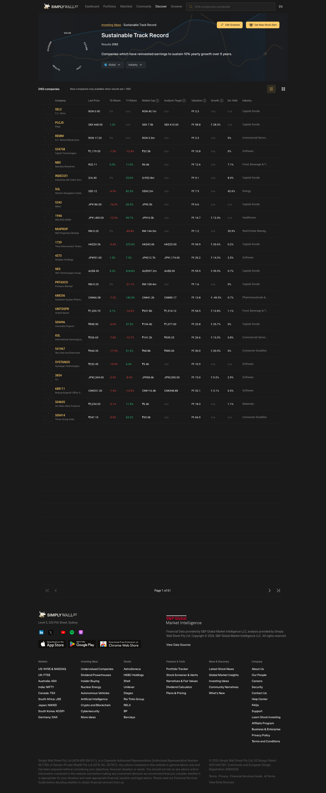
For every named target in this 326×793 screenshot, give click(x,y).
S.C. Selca (60, 113)
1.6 (196, 284)
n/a (129, 111)
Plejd (58, 126)
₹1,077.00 (171, 324)
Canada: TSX (46, 693)
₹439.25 (170, 337)
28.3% (216, 125)
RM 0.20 (93, 231)
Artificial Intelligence (94, 699)
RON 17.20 (95, 137)
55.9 (196, 271)
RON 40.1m (150, 111)
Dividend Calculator (179, 687)
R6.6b (146, 164)
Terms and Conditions (266, 741)
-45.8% (131, 231)
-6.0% (113, 324)
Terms (213, 776)
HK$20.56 (94, 244)
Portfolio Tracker (177, 669)
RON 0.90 (94, 111)
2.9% (231, 377)
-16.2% (114, 204)
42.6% (232, 191)
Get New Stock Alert (263, 24)
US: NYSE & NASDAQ (52, 669)
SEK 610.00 (172, 124)
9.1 (196, 178)
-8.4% (130, 377)
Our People (259, 675)
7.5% (130, 257)
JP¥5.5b (148, 204)
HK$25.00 (171, 244)
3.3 (196, 111)
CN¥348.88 (172, 390)
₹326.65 (93, 337)
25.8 (196, 324)
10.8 (196, 151)
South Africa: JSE (49, 699)
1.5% (113, 257)
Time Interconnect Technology (70, 246)
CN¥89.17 (171, 297)
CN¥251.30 (95, 390)
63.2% (131, 417)
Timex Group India (65, 419)
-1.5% (113, 151)
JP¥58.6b (149, 377)
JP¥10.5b (149, 217)
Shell (127, 681)
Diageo (128, 693)
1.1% (231, 310)
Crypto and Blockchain (96, 705)
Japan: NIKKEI (47, 705)
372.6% (131, 244)
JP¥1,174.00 (173, 257)
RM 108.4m (150, 284)
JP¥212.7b (150, 257)
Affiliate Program (263, 723)
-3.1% (113, 404)
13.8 (196, 298)
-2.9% (113, 377)
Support (257, 711)
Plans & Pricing (176, 693)
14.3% (216, 258)
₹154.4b (148, 324)
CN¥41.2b (149, 297)
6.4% (130, 364)
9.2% (215, 377)
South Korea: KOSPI (51, 711)
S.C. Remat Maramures (68, 140)
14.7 (196, 218)
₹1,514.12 (171, 310)
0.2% (231, 244)
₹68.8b (147, 350)
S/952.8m (149, 177)
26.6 (196, 337)
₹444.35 (93, 350)
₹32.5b (147, 151)
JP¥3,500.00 (173, 377)
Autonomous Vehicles (95, 693)
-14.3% (131, 310)
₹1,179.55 (94, 151)
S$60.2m (148, 191)
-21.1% (131, 284)
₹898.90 (93, 324)
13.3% (216, 337)
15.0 (196, 377)
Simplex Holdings (64, 259)
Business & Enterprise (266, 729)
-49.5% (216, 298)
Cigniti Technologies (66, 153)
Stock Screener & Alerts (182, 675)
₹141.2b (148, 337)
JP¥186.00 (95, 204)
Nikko (58, 206)
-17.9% (114, 350)
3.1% (113, 310)
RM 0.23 (93, 284)
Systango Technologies (68, 366)
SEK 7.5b (148, 124)
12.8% (216, 311)
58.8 (196, 125)
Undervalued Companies (97, 669)
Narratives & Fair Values (182, 681)
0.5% (231, 390)
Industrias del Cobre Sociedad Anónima (70, 180)
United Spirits (62, 313)
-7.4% (113, 390)
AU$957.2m (150, 271)
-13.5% (131, 390)
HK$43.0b (149, 244)
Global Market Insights (224, 675)
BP (125, 711)
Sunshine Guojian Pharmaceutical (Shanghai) (70, 299)
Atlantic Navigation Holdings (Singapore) (70, 193)
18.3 (196, 404)
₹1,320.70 (94, 310)
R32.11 (93, 164)
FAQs (255, 705)
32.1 (196, 391)
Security (257, 687)
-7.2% (113, 297)
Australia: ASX (47, 681)
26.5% (131, 204)
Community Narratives (223, 687)
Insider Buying (90, 681)
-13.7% (131, 337)
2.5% (231, 257)
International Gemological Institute (70, 339)
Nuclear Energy (91, 687)
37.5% (131, 324)
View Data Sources (178, 644)
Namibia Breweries (65, 166)
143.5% (131, 297)
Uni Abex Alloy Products (68, 406)
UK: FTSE (44, 675)
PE (193, 111)
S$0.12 (92, 191)
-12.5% (114, 217)
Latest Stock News (221, 669)
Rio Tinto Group (134, 699)
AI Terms (269, 776)
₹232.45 (93, 364)
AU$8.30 (93, 271)
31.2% (131, 350)
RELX (127, 705)
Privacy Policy (261, 735)
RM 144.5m (150, 231)
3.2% (113, 271)
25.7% (216, 324)
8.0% (231, 177)
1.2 (196, 231)
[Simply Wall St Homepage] (61, 6)
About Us (258, 669)
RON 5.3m (149, 137)
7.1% (231, 164)
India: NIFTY (46, 687)
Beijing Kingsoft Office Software (70, 392)
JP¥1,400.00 (96, 217)
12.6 (196, 164)
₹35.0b (147, 417)
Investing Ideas (111, 25)
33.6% (216, 244)
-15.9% (114, 364)
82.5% (131, 191)
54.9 (196, 244)
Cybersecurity (90, 711)
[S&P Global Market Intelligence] (184, 620)
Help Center (260, 699)
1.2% (113, 124)
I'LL (57, 379)
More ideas (88, 717)
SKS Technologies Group (68, 273)
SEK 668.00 (95, 124)
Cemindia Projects (65, 326)
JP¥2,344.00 (96, 377)
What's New (217, 693)
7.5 (196, 191)
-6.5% (113, 191)
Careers (257, 681)
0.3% (113, 164)
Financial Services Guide (246, 776)
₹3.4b (146, 364)
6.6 (196, 204)
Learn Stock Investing (266, 717)
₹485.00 (170, 350)
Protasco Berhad (64, 286)
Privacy (223, 776)
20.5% (216, 351)
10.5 (196, 364)
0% (112, 111)
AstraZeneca (132, 669)
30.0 (196, 351)
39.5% (216, 271)
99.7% (131, 217)
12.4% (216, 218)
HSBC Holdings (134, 675)
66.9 (196, 417)
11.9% (131, 404)
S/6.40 (92, 177)
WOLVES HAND (63, 219)
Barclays (129, 717)
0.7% (231, 271)
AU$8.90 (170, 271)
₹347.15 (93, 417)
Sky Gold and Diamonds (68, 352)
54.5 (196, 311)
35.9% (232, 231)
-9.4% (113, 244)
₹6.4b (146, 404)
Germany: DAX (48, 717)
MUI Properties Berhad (67, 233)
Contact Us (259, 693)
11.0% (131, 164)
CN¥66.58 (94, 297)
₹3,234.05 (94, 404)
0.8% (231, 337)
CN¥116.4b (150, 390)
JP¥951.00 (95, 257)
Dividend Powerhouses (96, 675)
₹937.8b (148, 310)
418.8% (131, 271)
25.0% (131, 177)
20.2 (196, 258)
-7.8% (113, 337)
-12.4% (131, 151)
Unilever (129, 687)
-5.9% (113, 417)
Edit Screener (230, 24)
